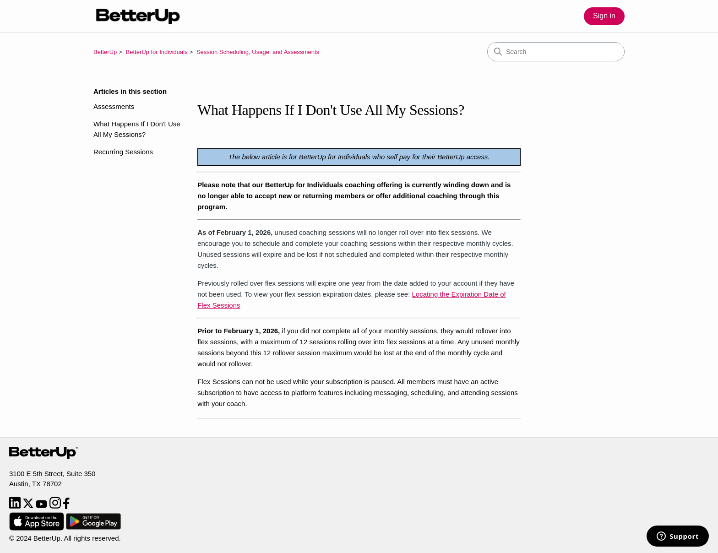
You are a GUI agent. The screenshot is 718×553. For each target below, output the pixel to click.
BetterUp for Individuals (157, 52)
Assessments (113, 106)
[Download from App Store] (37, 528)
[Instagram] (56, 506)
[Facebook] (66, 506)
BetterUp (105, 52)
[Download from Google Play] (93, 528)
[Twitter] (29, 506)
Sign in (604, 16)
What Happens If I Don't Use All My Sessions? (136, 129)
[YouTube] (42, 506)
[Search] (556, 52)
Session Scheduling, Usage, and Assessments (257, 52)
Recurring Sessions (123, 152)
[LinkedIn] (15, 506)
